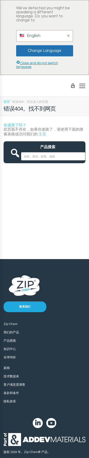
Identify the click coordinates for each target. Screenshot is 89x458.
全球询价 (10, 357)
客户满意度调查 (14, 384)
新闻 (7, 368)
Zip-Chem (11, 324)
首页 (7, 101)
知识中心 (10, 349)
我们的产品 (11, 332)
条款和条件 (11, 393)
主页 (42, 134)
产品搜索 (10, 340)
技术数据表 (11, 376)
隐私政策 (10, 401)
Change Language (44, 51)
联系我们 (25, 306)
